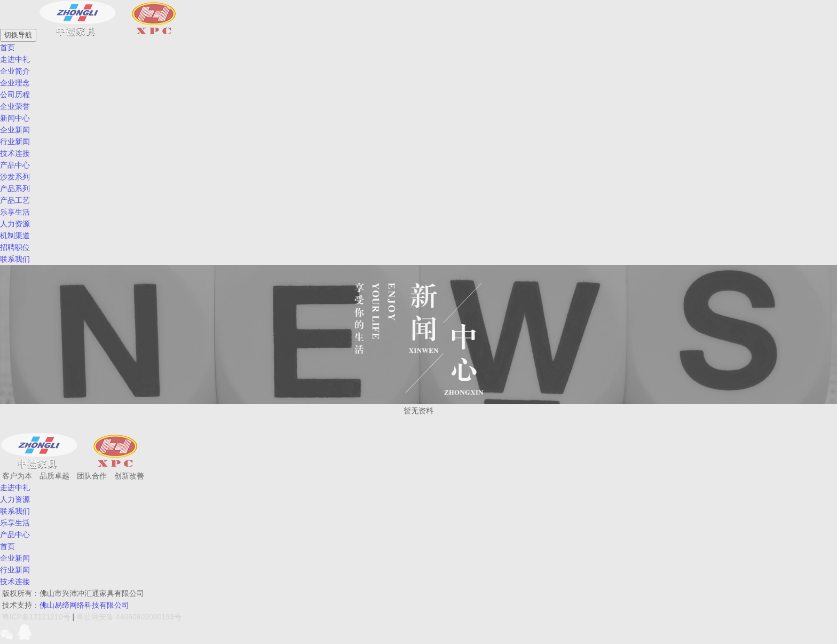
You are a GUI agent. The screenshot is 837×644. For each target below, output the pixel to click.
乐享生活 (15, 523)
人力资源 (15, 223)
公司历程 (15, 94)
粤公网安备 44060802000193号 (128, 616)
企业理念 (15, 82)
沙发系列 (15, 176)
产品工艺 (15, 200)
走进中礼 (15, 59)
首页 (7, 546)
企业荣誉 (15, 106)
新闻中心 (15, 118)
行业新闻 (15, 141)
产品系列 (15, 188)
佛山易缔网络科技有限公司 (84, 605)
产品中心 (15, 165)
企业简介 (15, 71)
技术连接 (15, 153)
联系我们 (15, 511)
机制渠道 (15, 235)
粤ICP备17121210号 (36, 616)
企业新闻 (15, 129)
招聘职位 (15, 247)
